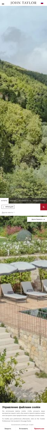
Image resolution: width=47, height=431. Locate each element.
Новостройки (39, 201)
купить (4, 201)
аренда (13, 201)
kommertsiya (25, 201)
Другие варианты (37, 219)
